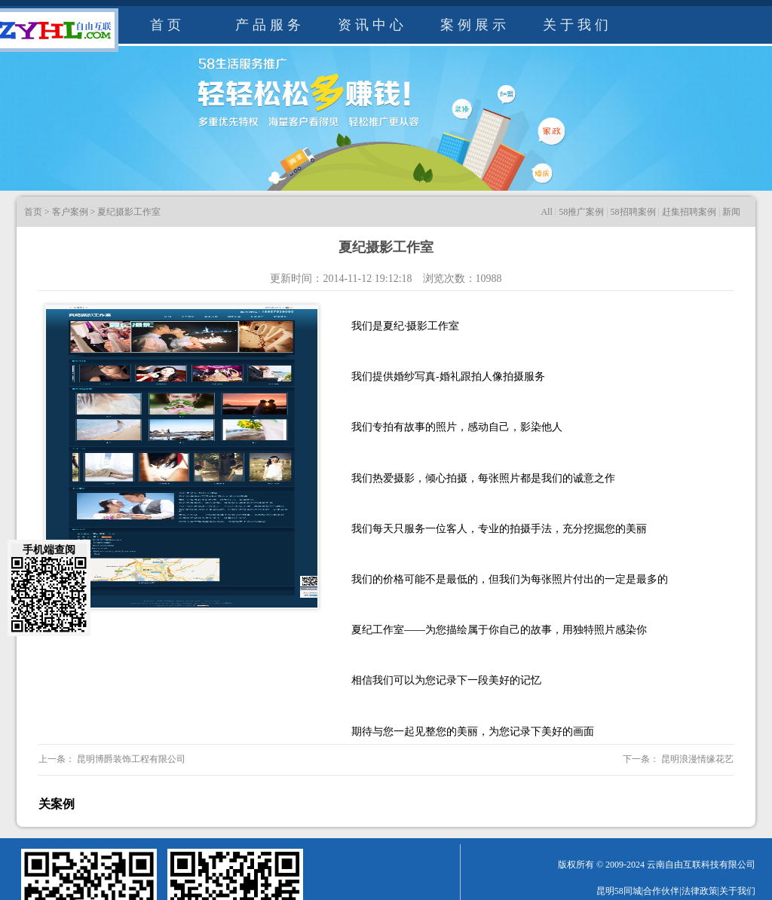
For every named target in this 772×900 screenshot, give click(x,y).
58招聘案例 (633, 212)
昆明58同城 (619, 891)
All (546, 212)
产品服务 (270, 24)
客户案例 (70, 212)
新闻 (731, 212)
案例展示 (475, 24)
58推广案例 (581, 212)
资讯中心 (372, 24)
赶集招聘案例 (689, 212)
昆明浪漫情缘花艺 (696, 759)
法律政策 (700, 891)
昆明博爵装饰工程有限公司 (130, 759)
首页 (167, 24)
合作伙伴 (661, 891)
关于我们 (577, 24)
